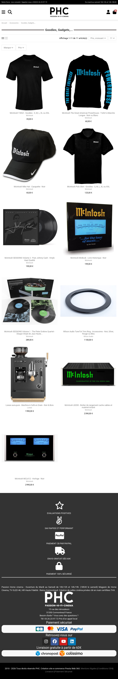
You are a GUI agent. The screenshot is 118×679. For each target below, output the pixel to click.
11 (112, 38)
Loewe (29, 408)
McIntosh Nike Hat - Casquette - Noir (29, 187)
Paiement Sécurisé (64, 671)
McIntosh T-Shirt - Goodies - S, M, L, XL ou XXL (29, 113)
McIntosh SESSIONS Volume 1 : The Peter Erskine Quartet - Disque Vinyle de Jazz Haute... (29, 332)
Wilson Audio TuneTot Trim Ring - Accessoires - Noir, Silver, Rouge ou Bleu (88, 332)
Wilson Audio (88, 336)
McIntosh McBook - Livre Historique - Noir (88, 258)
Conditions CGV (105, 668)
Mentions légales (89, 668)
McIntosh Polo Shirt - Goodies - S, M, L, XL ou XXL (88, 187)
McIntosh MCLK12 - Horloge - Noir (29, 479)
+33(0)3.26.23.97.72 (39, 2)
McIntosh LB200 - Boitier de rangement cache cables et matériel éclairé (88, 406)
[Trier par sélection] (98, 38)
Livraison (49, 671)
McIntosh (29, 115)
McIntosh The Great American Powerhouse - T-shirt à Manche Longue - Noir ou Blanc (88, 114)
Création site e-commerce (53, 668)
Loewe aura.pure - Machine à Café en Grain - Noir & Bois (29, 405)
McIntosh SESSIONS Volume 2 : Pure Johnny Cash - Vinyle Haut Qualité (30, 259)
